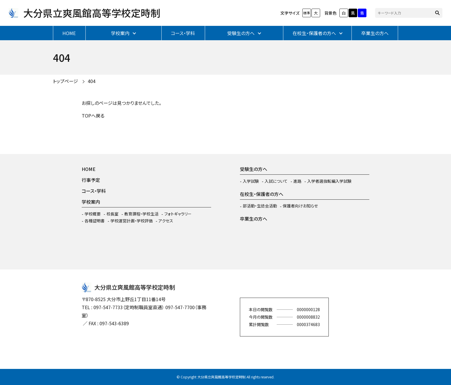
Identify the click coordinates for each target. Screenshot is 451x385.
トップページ (65, 81)
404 (91, 81)
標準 (306, 12)
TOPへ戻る (93, 115)
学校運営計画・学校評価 (131, 221)
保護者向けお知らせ (300, 206)
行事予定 (91, 179)
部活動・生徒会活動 (260, 206)
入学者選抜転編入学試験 (329, 181)
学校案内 (120, 33)
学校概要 (93, 214)
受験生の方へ (241, 33)
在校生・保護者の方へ (314, 33)
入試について (276, 181)
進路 (297, 181)
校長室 (112, 214)
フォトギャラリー (178, 214)
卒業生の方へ (375, 33)
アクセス (165, 221)
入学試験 (251, 181)
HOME (69, 33)
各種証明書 (95, 221)
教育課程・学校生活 (141, 214)
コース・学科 (183, 33)
